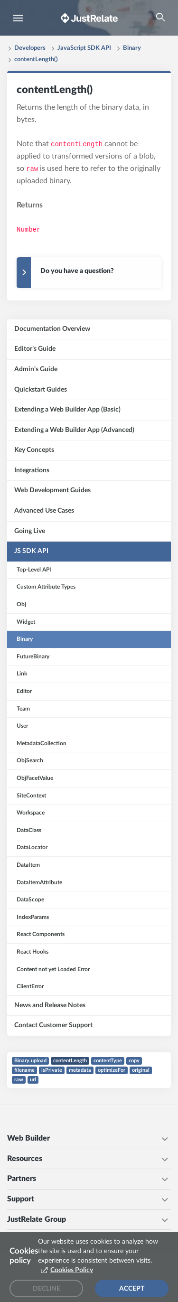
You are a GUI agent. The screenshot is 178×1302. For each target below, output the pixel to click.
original (141, 1070)
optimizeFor (111, 1070)
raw (18, 1079)
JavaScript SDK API (84, 48)
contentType (108, 1060)
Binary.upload (30, 1060)
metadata (80, 1070)
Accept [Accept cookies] (131, 1288)
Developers (30, 48)
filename (24, 1070)
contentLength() (36, 59)
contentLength (70, 1060)
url (33, 1079)
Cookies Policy (71, 1270)
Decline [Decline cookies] (46, 1288)
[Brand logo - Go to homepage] (89, 18)
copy (134, 1060)
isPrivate (51, 1070)
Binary (132, 48)
